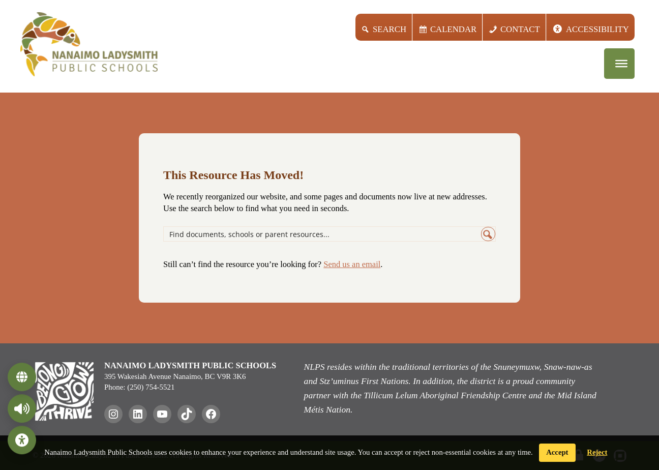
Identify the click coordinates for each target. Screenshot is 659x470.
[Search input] (322, 234)
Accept (557, 452)
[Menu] (621, 63)
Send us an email (351, 264)
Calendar (453, 29)
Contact (520, 29)
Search (389, 29)
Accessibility (597, 29)
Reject (597, 452)
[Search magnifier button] (488, 234)
